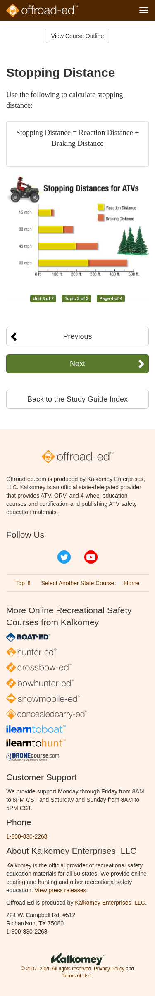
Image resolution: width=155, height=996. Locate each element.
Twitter (64, 557)
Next (77, 364)
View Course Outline (77, 36)
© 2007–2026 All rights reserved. (57, 969)
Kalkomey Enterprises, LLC (110, 902)
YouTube (91, 557)
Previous (77, 336)
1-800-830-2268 (27, 836)
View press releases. (61, 890)
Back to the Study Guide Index (77, 399)
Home (131, 583)
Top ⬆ (23, 583)
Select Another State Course (77, 583)
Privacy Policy (109, 969)
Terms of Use (76, 976)
